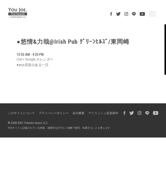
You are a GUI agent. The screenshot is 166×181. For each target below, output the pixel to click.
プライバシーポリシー (54, 113)
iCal (19, 59)
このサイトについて (21, 113)
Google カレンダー (39, 59)
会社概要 (78, 113)
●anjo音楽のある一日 (32, 65)
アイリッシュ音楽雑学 (103, 113)
